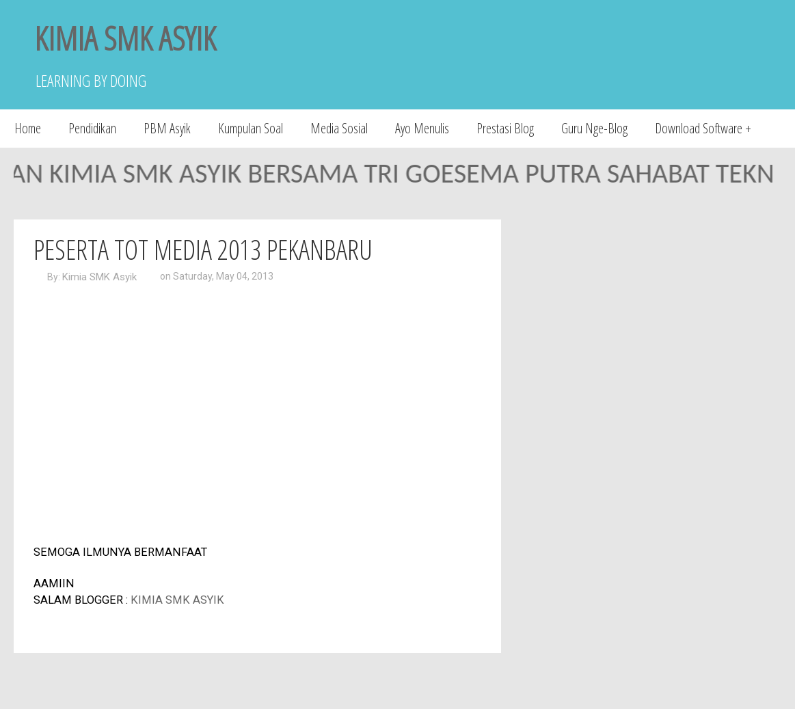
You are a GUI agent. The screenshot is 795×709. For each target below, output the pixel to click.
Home (27, 128)
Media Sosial (339, 128)
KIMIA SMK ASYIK (125, 38)
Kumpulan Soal (250, 128)
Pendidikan (92, 128)
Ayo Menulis (422, 128)
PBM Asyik (167, 128)
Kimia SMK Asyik (99, 277)
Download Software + (703, 128)
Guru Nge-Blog (594, 128)
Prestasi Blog (505, 128)
